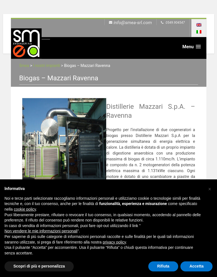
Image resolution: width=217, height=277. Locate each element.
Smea (24, 65)
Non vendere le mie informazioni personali (40, 231)
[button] (209, 188)
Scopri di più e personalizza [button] (39, 266)
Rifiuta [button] (163, 266)
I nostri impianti (46, 65)
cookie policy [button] (25, 209)
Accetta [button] (196, 266)
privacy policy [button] (114, 242)
